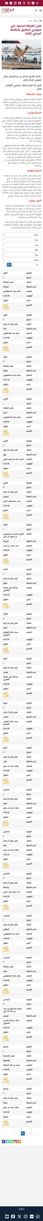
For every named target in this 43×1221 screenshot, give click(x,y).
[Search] (9, 265)
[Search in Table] (25, 265)
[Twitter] (7, 1141)
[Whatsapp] (11, 1141)
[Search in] (5, 265)
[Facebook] (3, 1141)
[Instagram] (15, 1141)
